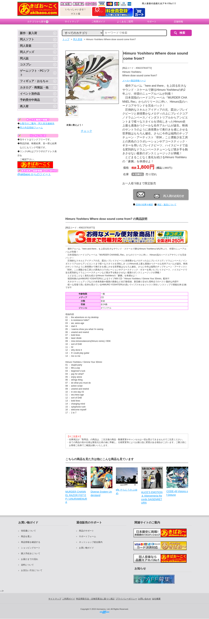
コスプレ (25, 64)
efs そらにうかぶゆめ (126, 491)
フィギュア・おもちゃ (34, 81)
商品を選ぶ (26, 536)
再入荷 (24, 106)
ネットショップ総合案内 (90, 542)
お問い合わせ (144, 599)
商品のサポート (86, 531)
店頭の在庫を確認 (144, 204)
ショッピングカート (30, 548)
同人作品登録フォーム (31, 127)
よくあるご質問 (125, 21)
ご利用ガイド (98, 21)
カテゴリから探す (37, 21)
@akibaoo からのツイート (34, 174)
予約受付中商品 (30, 99)
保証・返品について (166, 204)
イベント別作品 (30, 93)
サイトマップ (72, 21)
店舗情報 (178, 21)
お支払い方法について (31, 570)
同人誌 (24, 58)
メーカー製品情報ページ (134, 80)
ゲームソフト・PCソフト (34, 72)
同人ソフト (27, 39)
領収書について (28, 531)
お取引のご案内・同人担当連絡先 (37, 123)
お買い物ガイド (86, 548)
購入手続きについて (30, 553)
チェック (86, 130)
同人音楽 (25, 45)
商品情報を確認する (30, 542)
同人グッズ (27, 51)
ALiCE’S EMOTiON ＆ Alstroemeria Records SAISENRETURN (152, 497)
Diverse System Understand (101, 493)
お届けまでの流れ (29, 559)
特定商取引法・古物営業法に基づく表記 (95, 599)
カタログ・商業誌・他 (34, 87)
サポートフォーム (87, 536)
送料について (27, 565)
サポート (151, 21)
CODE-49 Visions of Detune (177, 493)
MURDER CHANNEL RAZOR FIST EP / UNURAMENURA (76, 497)
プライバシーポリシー (126, 599)
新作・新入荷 (28, 33)
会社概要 (156, 599)
